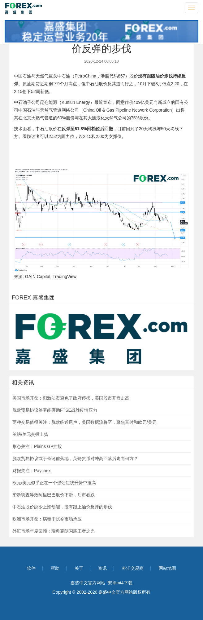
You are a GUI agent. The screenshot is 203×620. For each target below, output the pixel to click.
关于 (79, 568)
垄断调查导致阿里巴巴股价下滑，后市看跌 (53, 494)
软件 (31, 568)
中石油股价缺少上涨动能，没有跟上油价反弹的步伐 (62, 506)
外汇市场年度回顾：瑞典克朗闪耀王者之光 (53, 531)
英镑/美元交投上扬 (30, 434)
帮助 (55, 568)
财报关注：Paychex (31, 470)
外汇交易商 (133, 568)
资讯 (102, 568)
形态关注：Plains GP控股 (37, 446)
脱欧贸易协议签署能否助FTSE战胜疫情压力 (54, 410)
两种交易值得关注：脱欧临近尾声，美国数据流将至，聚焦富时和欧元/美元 (84, 422)
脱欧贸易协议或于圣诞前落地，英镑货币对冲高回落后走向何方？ (75, 458)
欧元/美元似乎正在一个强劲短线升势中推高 (54, 482)
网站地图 (167, 568)
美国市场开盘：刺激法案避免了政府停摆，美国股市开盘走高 (70, 398)
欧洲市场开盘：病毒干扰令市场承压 (47, 518)
